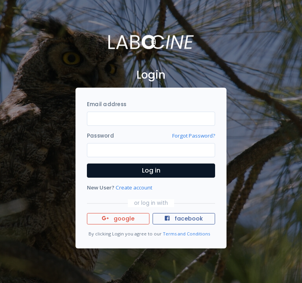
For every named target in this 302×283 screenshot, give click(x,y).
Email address (106, 104)
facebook (184, 218)
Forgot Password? (193, 135)
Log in (151, 170)
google (118, 218)
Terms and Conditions (186, 234)
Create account (134, 187)
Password (100, 136)
